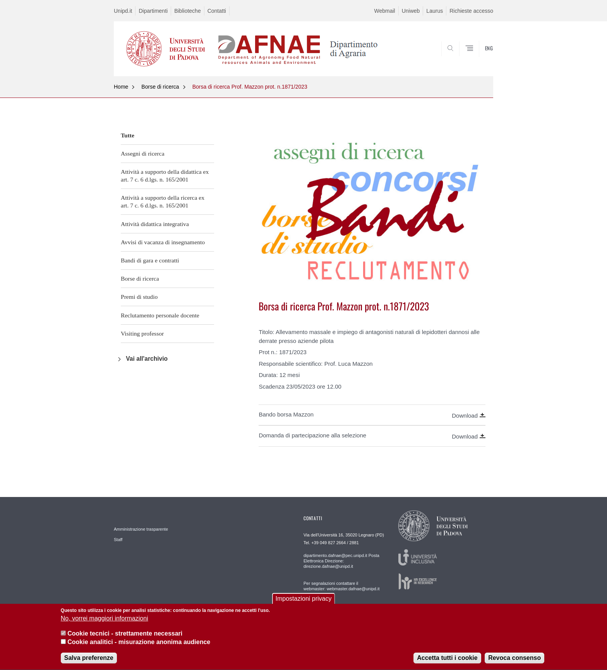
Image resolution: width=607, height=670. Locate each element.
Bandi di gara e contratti (150, 260)
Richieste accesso (471, 11)
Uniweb (411, 11)
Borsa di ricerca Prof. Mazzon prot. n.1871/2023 (249, 87)
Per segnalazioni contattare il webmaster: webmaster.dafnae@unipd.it (341, 586)
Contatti (216, 11)
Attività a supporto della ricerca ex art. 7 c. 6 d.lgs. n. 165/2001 (162, 201)
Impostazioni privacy (304, 602)
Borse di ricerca (160, 87)
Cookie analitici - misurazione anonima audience (138, 646)
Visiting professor (142, 333)
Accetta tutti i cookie (447, 662)
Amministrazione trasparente (141, 529)
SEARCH (479, 57)
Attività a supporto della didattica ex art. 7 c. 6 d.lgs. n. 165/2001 (165, 175)
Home (121, 87)
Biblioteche (187, 11)
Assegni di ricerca (143, 153)
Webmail (384, 11)
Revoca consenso (514, 662)
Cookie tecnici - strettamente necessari (124, 637)
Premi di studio (139, 296)
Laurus (434, 11)
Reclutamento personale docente (160, 315)
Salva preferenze (88, 662)
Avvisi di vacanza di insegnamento (163, 242)
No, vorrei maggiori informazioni (104, 622)
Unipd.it (123, 11)
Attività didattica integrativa (155, 224)
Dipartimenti (153, 11)
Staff (118, 539)
